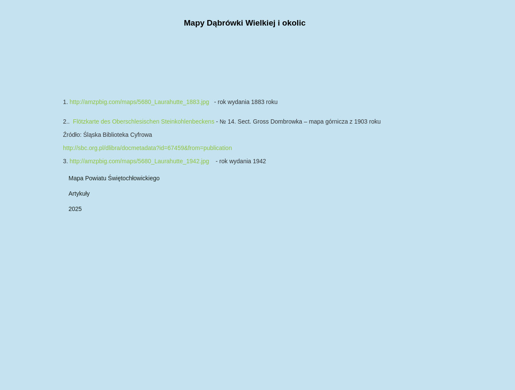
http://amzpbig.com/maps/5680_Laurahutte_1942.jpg (139, 161)
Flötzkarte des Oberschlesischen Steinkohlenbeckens (144, 121)
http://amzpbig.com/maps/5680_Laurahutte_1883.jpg (139, 101)
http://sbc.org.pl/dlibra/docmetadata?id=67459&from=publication (147, 147)
